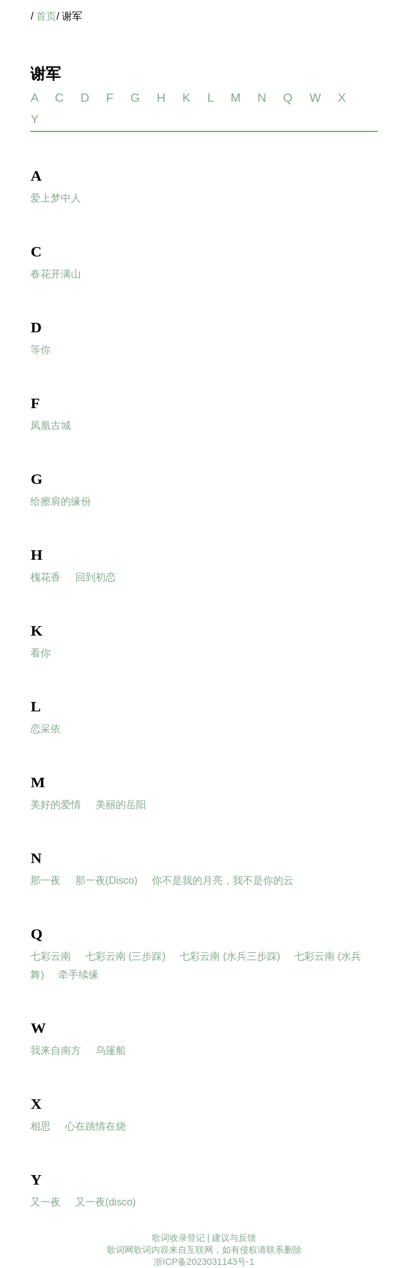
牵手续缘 (78, 974)
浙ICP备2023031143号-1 (204, 1262)
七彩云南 (50, 956)
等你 (40, 349)
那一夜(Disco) (106, 880)
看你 (40, 653)
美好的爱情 (55, 804)
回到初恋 (95, 577)
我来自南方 (55, 1050)
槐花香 (45, 577)
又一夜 (45, 1202)
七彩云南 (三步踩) (125, 956)
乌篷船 (111, 1050)
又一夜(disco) (105, 1202)
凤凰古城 (50, 425)
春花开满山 (55, 274)
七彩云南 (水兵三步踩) (230, 956)
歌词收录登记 (178, 1238)
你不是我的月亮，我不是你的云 (223, 880)
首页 (46, 16)
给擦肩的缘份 (60, 501)
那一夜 (45, 880)
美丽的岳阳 (121, 804)
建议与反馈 (234, 1238)
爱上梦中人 (55, 198)
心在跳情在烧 (95, 1126)
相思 (40, 1126)
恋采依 (45, 728)
